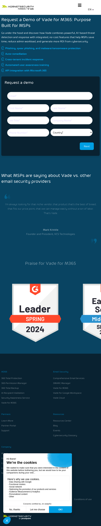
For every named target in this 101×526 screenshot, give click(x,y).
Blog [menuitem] (55, 425)
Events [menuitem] (56, 430)
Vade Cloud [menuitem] (58, 397)
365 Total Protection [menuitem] (12, 378)
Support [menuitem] (6, 430)
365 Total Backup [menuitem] (10, 388)
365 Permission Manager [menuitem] (14, 383)
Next (87, 146)
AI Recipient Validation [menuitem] (13, 392)
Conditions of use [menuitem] (82, 499)
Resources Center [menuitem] (62, 420)
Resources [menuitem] (58, 414)
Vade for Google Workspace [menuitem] (67, 392)
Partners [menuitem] (6, 414)
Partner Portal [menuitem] (9, 425)
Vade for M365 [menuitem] (9, 402)
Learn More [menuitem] (7, 420)
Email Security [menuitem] (60, 371)
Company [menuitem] (6, 446)
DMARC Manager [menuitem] (61, 383)
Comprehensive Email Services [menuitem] (68, 378)
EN (90, 9)
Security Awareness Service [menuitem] (16, 397)
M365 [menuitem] (4, 371)
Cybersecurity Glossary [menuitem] (65, 435)
